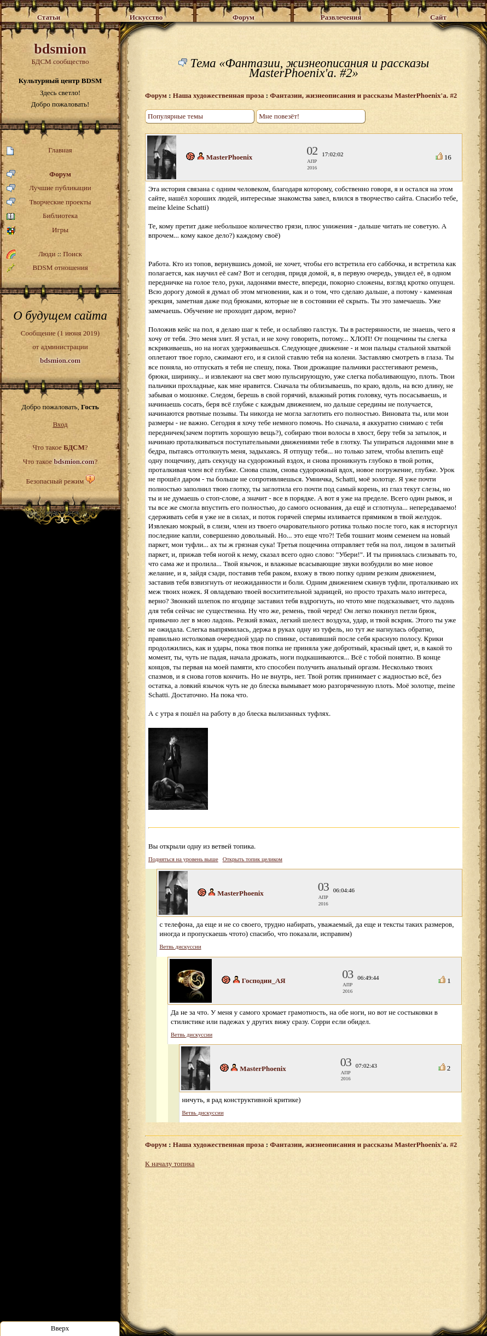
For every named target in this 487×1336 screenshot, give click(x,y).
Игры (37, 230)
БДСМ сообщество (60, 53)
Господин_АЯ (264, 980)
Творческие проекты (49, 202)
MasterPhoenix (229, 157)
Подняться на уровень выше (183, 859)
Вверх (60, 1328)
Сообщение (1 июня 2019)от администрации (60, 346)
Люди (46, 254)
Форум (39, 174)
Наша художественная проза (218, 95)
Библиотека (42, 216)
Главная (39, 150)
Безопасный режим (55, 481)
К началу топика (170, 1164)
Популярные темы (175, 116)
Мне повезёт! (279, 116)
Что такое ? (60, 447)
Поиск (72, 254)
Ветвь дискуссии (180, 947)
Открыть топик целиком (252, 859)
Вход (60, 424)
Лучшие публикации (49, 188)
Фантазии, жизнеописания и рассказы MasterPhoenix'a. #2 (363, 95)
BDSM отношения (47, 267)
